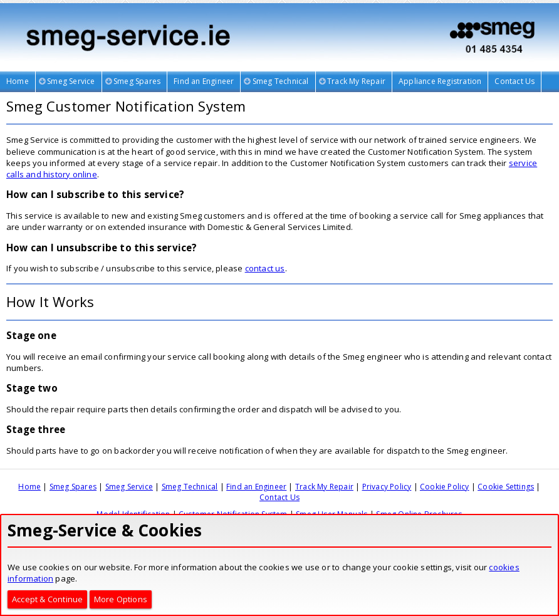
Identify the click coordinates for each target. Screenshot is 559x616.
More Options (120, 599)
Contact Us (514, 81)
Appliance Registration (440, 81)
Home (17, 81)
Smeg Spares (73, 486)
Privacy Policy (387, 486)
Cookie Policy (444, 486)
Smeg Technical (190, 486)
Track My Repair (324, 486)
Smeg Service (129, 486)
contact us (265, 268)
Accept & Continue (47, 599)
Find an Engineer (204, 81)
